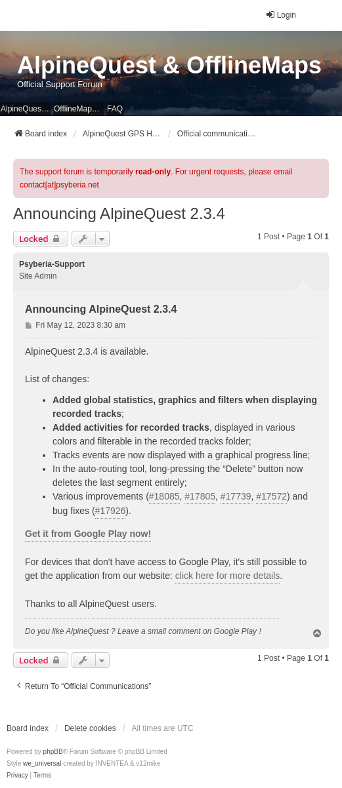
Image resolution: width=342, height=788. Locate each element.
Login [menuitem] (280, 15)
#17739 (236, 496)
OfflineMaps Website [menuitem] (79, 108)
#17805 (199, 496)
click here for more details (227, 575)
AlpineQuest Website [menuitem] (26, 108)
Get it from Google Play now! (88, 533)
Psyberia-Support (52, 264)
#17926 (110, 510)
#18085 (164, 496)
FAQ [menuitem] (115, 108)
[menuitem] (17, 775)
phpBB (53, 751)
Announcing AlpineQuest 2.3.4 (119, 213)
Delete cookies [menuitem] (90, 728)
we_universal (42, 763)
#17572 (271, 496)
